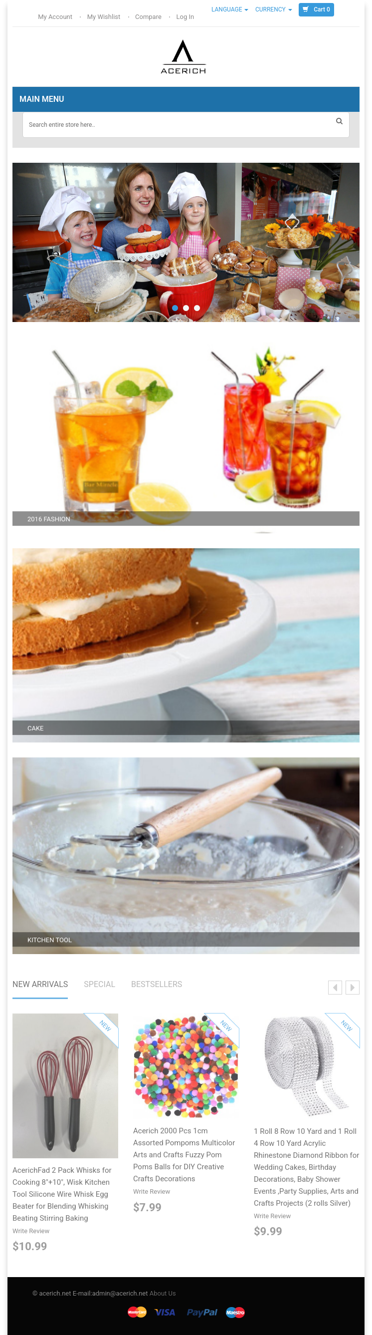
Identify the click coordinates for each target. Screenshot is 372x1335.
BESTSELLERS (156, 986)
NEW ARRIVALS (40, 986)
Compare (149, 16)
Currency (273, 9)
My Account (56, 16)
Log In (186, 16)
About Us (163, 1293)
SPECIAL (99, 986)
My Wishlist (104, 16)
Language (230, 9)
